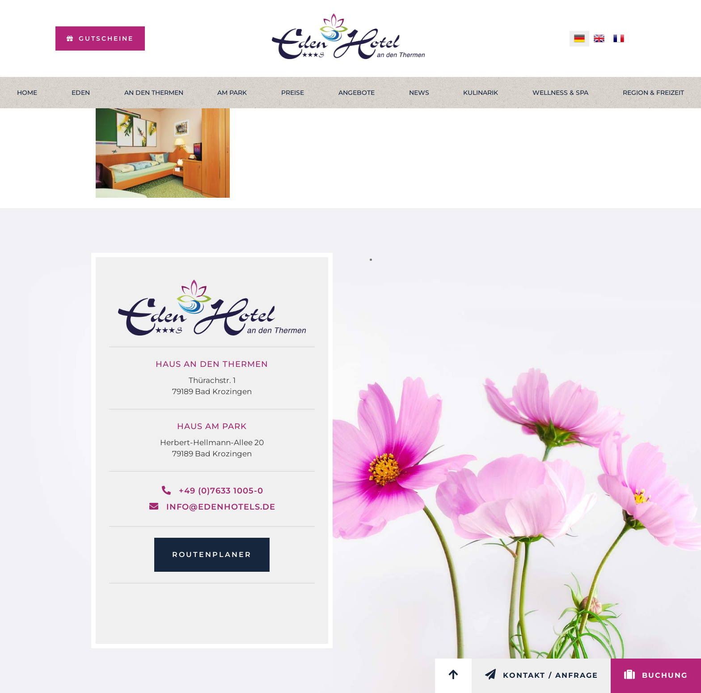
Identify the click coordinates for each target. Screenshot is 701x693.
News (419, 93)
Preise (292, 93)
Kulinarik (480, 93)
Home (27, 93)
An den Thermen (153, 93)
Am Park (232, 93)
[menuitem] (579, 39)
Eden (81, 93)
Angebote (356, 93)
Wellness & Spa (560, 93)
